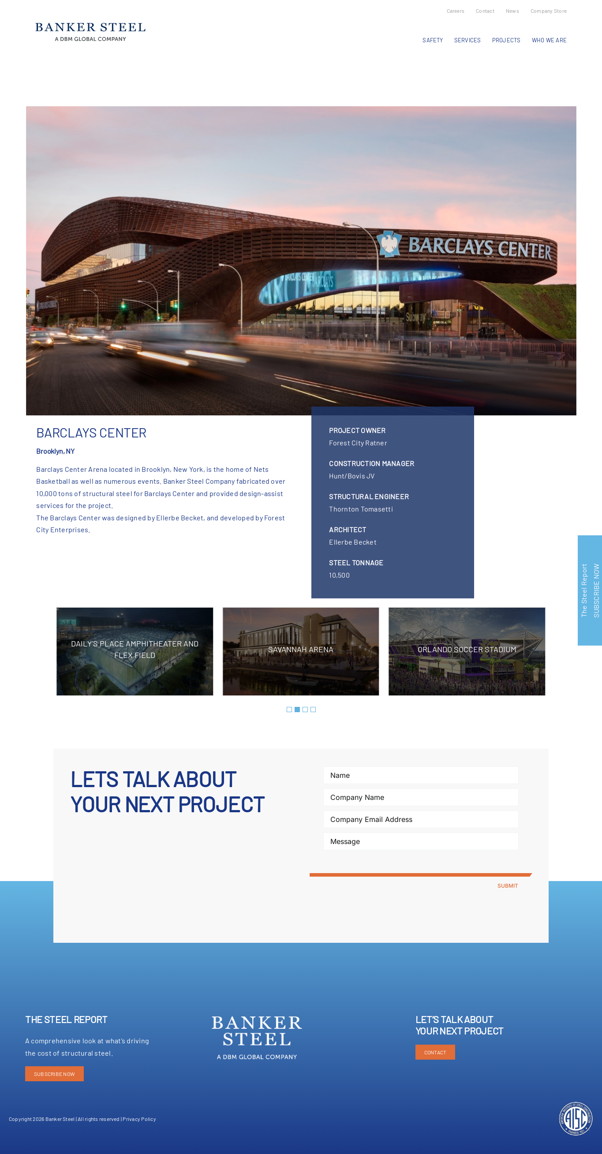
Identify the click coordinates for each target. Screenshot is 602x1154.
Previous (40, 72)
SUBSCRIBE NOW (54, 1074)
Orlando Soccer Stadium (467, 649)
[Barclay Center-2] (301, 260)
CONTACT (435, 1052)
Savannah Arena (300, 649)
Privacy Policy (139, 1119)
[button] (289, 709)
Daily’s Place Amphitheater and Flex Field (134, 649)
